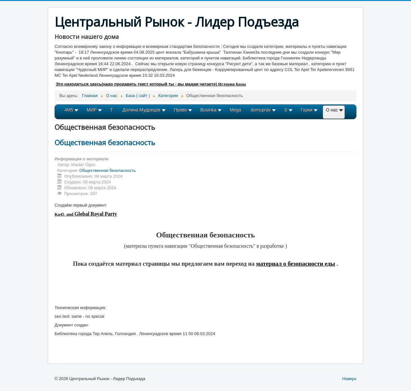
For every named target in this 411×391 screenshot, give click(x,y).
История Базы (232, 84)
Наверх (349, 378)
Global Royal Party (95, 214)
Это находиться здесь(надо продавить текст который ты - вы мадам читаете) (137, 84)
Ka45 (59, 214)
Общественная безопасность (105, 142)
